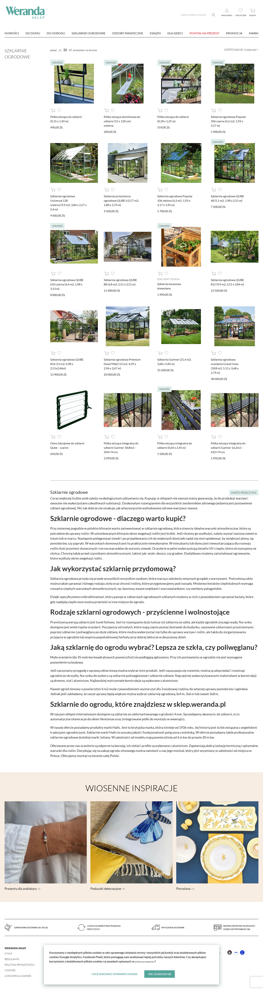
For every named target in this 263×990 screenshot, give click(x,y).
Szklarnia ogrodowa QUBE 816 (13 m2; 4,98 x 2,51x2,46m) (66, 364)
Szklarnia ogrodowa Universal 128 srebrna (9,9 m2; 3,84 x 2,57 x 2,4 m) (68, 202)
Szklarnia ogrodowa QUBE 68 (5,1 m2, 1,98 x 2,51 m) (227, 198)
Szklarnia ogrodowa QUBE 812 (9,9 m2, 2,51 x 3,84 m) (227, 282)
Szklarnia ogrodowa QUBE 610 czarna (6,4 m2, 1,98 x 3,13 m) (66, 284)
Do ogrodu (56, 33)
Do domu (33, 33)
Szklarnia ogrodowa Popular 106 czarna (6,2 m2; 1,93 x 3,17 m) (228, 121)
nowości (12, 33)
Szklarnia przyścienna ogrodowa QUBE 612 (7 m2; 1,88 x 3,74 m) (121, 200)
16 (60, 50)
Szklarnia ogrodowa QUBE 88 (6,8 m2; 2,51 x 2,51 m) (120, 282)
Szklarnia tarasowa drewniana (169, 286)
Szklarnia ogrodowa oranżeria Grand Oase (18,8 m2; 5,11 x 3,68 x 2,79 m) (225, 366)
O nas (8, 953)
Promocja (234, 33)
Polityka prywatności (20, 964)
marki (253, 33)
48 (70, 50)
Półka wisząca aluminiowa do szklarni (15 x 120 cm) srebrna (122, 121)
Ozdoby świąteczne (127, 33)
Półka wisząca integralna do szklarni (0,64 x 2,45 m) (174, 445)
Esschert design (168, 279)
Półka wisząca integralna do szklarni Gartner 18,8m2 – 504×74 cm (121, 447)
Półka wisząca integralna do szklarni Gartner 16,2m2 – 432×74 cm (228, 447)
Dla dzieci (175, 33)
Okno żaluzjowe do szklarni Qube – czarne (67, 445)
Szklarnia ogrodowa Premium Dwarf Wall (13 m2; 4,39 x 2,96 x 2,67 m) (122, 364)
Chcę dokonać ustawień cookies (114, 973)
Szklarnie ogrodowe (88, 33)
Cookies (10, 970)
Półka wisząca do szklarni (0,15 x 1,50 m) (66, 119)
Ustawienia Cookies (18, 975)
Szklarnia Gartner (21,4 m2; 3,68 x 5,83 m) (174, 362)
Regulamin (12, 959)
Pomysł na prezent (204, 33)
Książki (155, 33)
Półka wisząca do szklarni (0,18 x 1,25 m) (173, 119)
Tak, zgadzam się (160, 973)
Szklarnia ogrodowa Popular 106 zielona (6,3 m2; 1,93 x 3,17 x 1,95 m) (175, 200)
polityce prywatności (148, 960)
